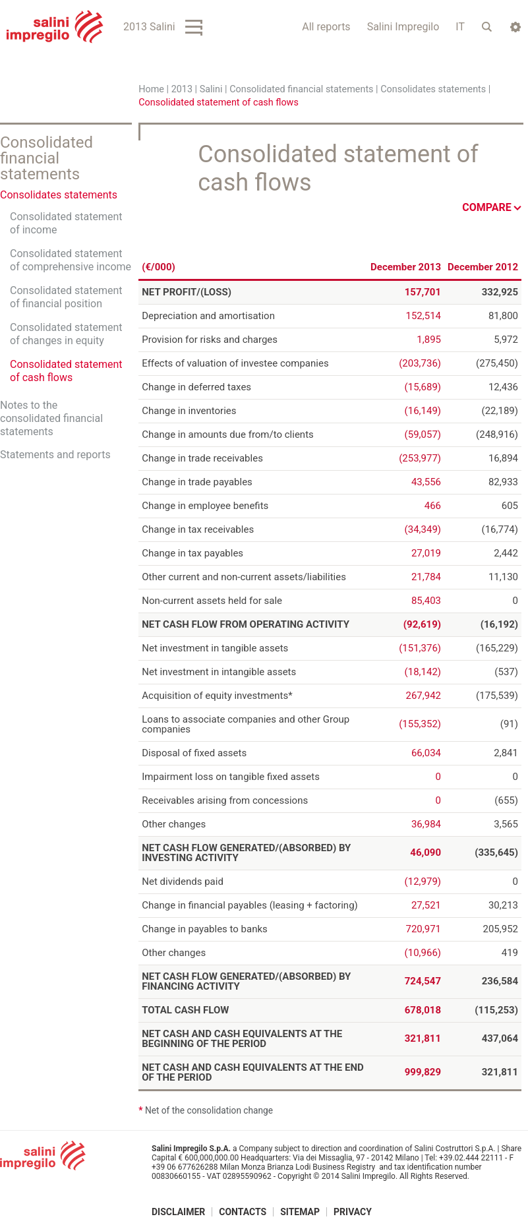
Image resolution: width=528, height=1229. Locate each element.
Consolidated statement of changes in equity (66, 334)
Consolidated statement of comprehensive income (70, 260)
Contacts (242, 1211)
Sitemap (300, 1211)
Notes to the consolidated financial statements (51, 418)
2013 (181, 89)
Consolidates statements (433, 89)
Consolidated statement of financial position (66, 297)
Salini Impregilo (403, 26)
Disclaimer (178, 1211)
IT (460, 26)
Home (151, 89)
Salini (211, 89)
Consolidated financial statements (301, 89)
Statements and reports (55, 454)
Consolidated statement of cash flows (66, 371)
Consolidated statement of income (66, 223)
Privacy (353, 1211)
